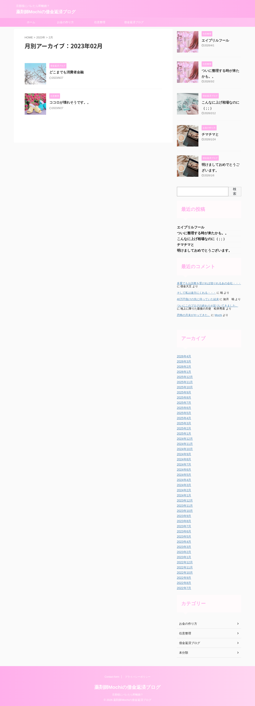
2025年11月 (185, 382)
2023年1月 (184, 557)
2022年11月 (185, 567)
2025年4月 (184, 418)
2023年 (40, 37)
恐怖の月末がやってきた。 (193, 315)
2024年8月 (184, 459)
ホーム (31, 22)
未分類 (183, 652)
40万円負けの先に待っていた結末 (198, 299)
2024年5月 (184, 474)
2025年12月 (185, 377)
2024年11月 (185, 444)
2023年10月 (185, 510)
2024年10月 (185, 449)
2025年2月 (184, 428)
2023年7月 (184, 526)
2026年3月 (184, 361)
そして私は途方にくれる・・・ (196, 292)
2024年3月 (184, 485)
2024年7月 (184, 464)
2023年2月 (184, 552)
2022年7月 (184, 588)
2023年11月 (185, 505)
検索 (234, 191)
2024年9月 (184, 454)
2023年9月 (184, 516)
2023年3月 (184, 547)
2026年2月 (184, 366)
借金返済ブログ (134, 22)
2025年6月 (184, 408)
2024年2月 (184, 490)
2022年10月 (185, 572)
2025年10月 (185, 387)
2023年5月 (184, 536)
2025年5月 (184, 413)
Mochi (218, 315)
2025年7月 (184, 402)
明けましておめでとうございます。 (204, 250)
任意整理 (99, 22)
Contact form (111, 676)
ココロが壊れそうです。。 (70, 102)
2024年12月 (185, 438)
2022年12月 (185, 562)
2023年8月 (184, 521)
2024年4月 (184, 480)
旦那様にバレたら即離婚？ (127, 694)
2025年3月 (184, 423)
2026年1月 (184, 371)
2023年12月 (185, 500)
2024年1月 (184, 495)
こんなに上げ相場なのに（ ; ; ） (202, 239)
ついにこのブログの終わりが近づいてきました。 (207, 305)
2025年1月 (184, 433)
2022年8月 (184, 583)
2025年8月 (184, 397)
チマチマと (210, 134)
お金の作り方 (65, 22)
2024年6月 (184, 469)
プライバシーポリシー (138, 676)
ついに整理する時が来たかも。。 (202, 233)
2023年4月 (184, 541)
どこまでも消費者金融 (66, 72)
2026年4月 (184, 356)
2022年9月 (184, 577)
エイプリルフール (215, 40)
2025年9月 (184, 392)
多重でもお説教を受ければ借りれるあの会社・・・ (209, 283)
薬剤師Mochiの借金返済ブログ (46, 11)
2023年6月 (184, 531)
